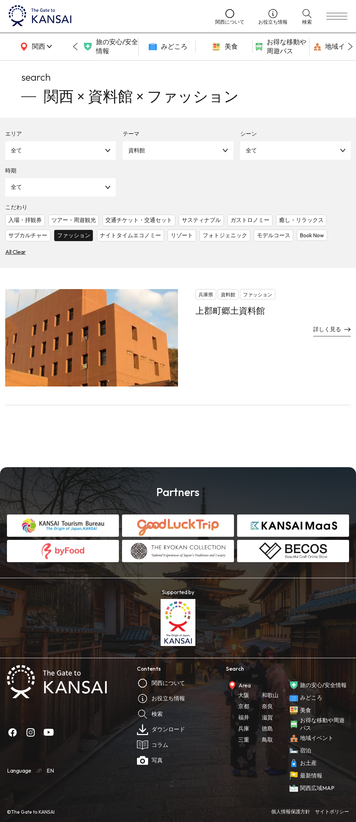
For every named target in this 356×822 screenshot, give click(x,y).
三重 (243, 739)
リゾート (182, 235)
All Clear (15, 251)
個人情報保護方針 (290, 811)
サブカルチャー (27, 235)
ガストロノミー (249, 219)
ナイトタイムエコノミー (130, 235)
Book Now (312, 235)
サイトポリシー (332, 811)
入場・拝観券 (25, 219)
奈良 (267, 706)
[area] (35, 46)
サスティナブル (201, 219)
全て (16, 150)
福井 (243, 717)
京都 (243, 706)
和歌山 (270, 695)
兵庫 (243, 728)
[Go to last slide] (75, 46)
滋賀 (267, 717)
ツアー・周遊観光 (73, 219)
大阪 (243, 695)
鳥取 (267, 739)
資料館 (136, 150)
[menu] (336, 16)
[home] (105, 16)
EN (50, 770)
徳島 (267, 728)
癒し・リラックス (301, 219)
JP (39, 770)
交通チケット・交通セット (138, 219)
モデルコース (273, 235)
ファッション (73, 235)
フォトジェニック (225, 235)
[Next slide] (350, 46)
